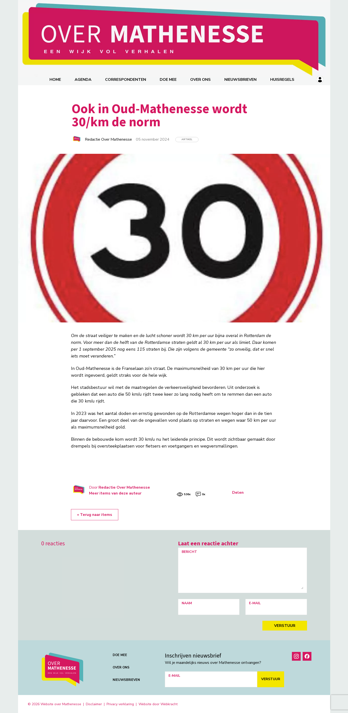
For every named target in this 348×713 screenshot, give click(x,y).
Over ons (200, 79)
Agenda (83, 79)
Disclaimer (94, 703)
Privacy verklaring (120, 703)
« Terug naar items (94, 514)
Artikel (186, 139)
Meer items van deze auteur (115, 492)
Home (55, 79)
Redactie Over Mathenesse (124, 487)
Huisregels (282, 79)
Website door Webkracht (158, 703)
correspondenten (125, 79)
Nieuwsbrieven (241, 79)
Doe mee (168, 79)
